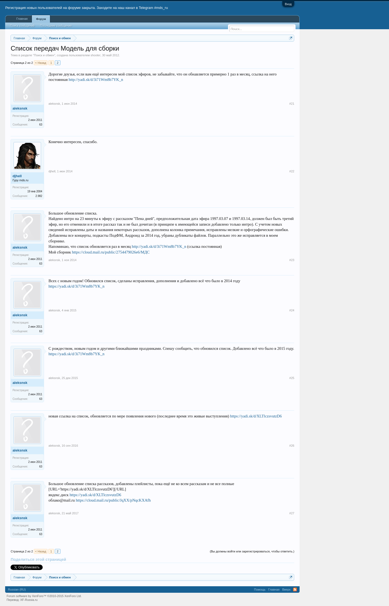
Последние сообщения (56, 25)
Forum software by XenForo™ (44, 596)
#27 (291, 513)
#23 (291, 260)
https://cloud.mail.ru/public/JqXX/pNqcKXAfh (113, 500)
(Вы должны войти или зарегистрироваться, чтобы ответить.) (252, 551)
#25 (291, 378)
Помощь (260, 589)
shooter (95, 55)
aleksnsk (19, 108)
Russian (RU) (17, 589)
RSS (295, 589)
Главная (22, 18)
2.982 (38, 196)
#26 (291, 445)
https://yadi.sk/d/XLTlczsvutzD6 (256, 416)
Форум (41, 19)
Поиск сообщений (22, 25)
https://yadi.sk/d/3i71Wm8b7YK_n (76, 286)
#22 (291, 171)
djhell (17, 176)
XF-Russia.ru (29, 599)
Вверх (286, 589)
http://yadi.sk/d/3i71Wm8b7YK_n (96, 79)
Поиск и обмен (44, 55)
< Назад (40, 62)
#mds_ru (161, 8)
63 (40, 124)
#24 (291, 310)
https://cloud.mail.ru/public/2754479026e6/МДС (111, 252)
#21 (291, 103)
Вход (288, 4)
